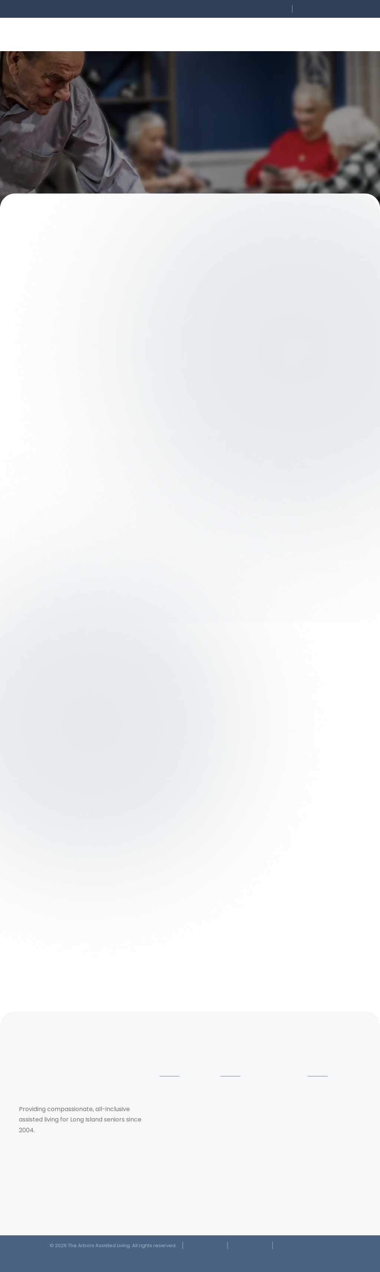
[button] (239, 8)
